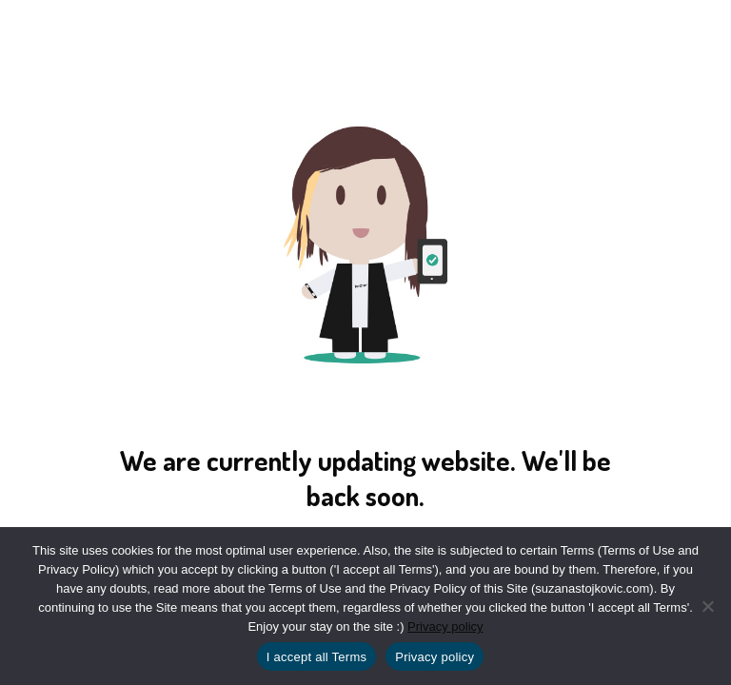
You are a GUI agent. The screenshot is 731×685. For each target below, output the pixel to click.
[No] (707, 606)
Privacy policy (445, 626)
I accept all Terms (316, 657)
